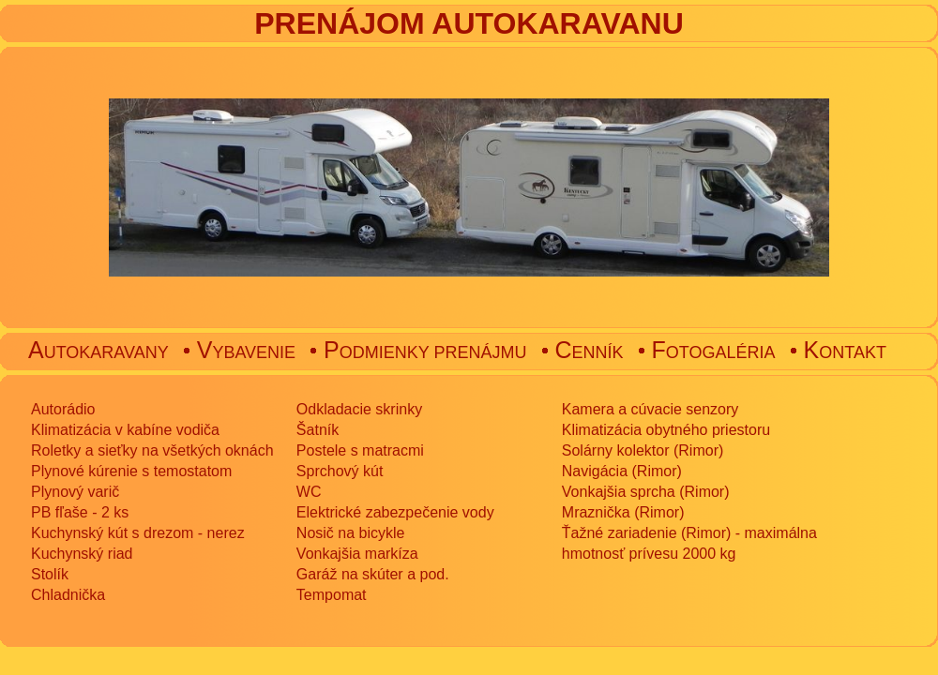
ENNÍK (589, 352)
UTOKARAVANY (98, 352)
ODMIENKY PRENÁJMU (425, 352)
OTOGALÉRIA (714, 352)
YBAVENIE (246, 352)
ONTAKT (845, 352)
